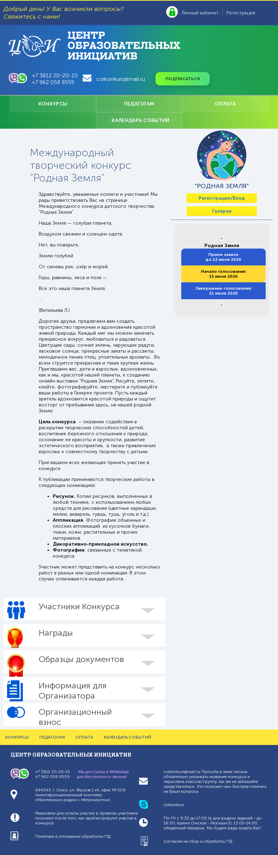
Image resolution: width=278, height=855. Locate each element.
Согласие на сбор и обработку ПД (198, 841)
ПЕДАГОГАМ (139, 104)
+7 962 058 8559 (53, 82)
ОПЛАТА (225, 104)
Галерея (222, 211)
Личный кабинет (200, 13)
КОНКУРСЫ (52, 104)
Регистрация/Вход (221, 198)
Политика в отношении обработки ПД (72, 836)
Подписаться (182, 78)
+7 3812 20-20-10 (55, 75)
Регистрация (240, 13)
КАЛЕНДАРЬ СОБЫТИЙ (140, 120)
